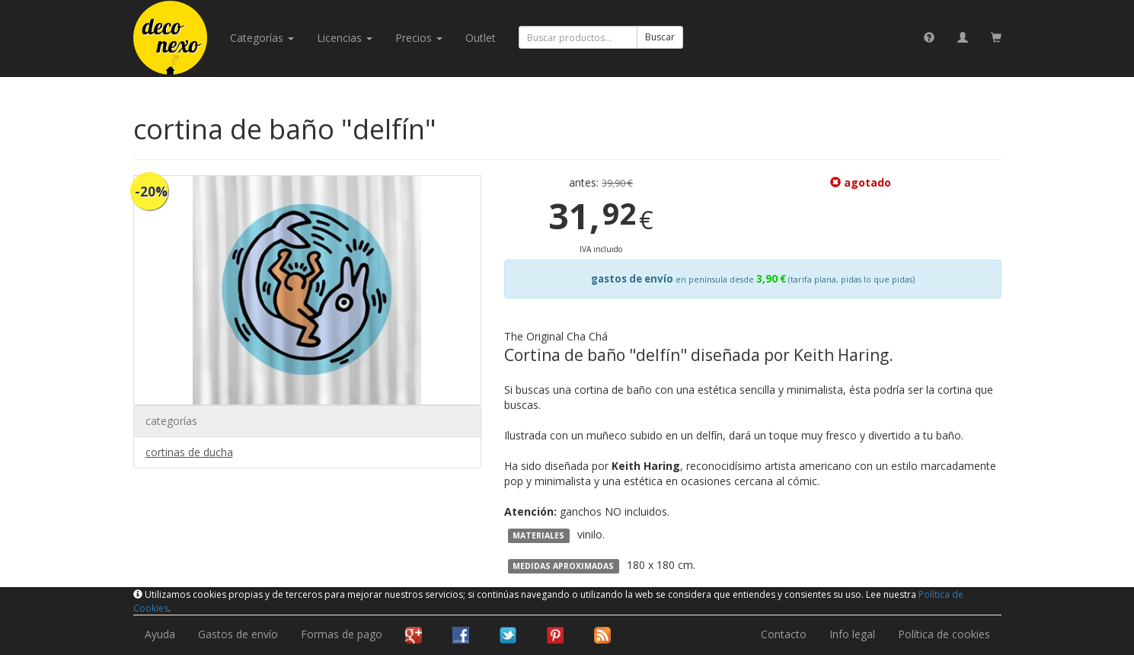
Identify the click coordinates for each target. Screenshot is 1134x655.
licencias (344, 37)
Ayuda (160, 634)
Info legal (852, 634)
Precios (418, 37)
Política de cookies (944, 634)
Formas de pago (341, 634)
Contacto (784, 634)
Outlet (480, 37)
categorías (262, 37)
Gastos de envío (238, 634)
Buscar (660, 36)
